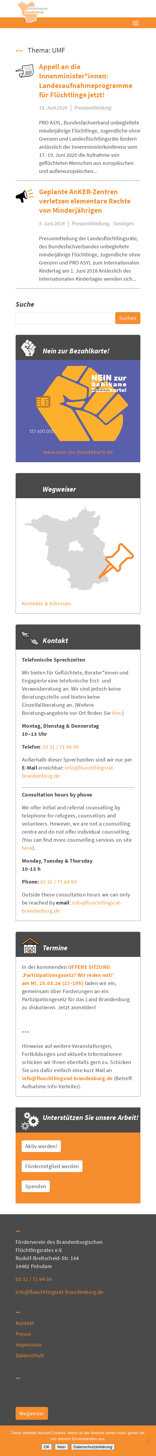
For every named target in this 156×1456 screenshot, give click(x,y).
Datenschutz (30, 1355)
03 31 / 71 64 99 (61, 746)
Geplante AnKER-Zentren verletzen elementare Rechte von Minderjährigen (84, 201)
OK (47, 1447)
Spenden (35, 1186)
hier (116, 712)
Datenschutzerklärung (93, 1447)
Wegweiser (31, 1413)
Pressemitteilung (93, 107)
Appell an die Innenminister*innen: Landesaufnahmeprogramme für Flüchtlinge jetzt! (85, 80)
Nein (61, 1447)
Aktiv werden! (41, 1146)
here (27, 847)
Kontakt (25, 1323)
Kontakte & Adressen (46, 603)
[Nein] (149, 1441)
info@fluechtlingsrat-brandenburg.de (67, 1078)
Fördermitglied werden (52, 1166)
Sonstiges (123, 223)
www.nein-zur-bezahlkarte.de (78, 452)
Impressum (29, 1344)
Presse (23, 1333)
